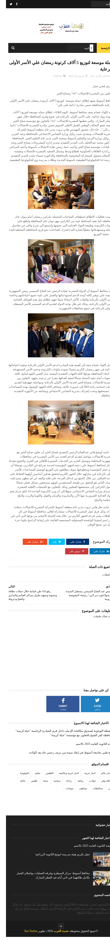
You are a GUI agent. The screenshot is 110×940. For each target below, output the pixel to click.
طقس (28, 784)
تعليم (31, 776)
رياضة (75, 784)
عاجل (16, 784)
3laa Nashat (24, 934)
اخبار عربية (84, 776)
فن (103, 791)
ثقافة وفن (100, 784)
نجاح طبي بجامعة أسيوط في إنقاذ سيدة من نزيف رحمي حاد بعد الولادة (65, 755)
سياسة (51, 784)
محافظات (51, 78)
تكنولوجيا (18, 776)
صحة (39, 784)
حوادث (86, 784)
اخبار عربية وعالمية (63, 776)
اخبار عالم (100, 776)
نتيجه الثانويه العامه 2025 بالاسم (89, 747)
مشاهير (77, 791)
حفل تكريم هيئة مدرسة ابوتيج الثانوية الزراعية (56, 857)
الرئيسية (99, 49)
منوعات (64, 791)
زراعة (63, 784)
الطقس (44, 776)
